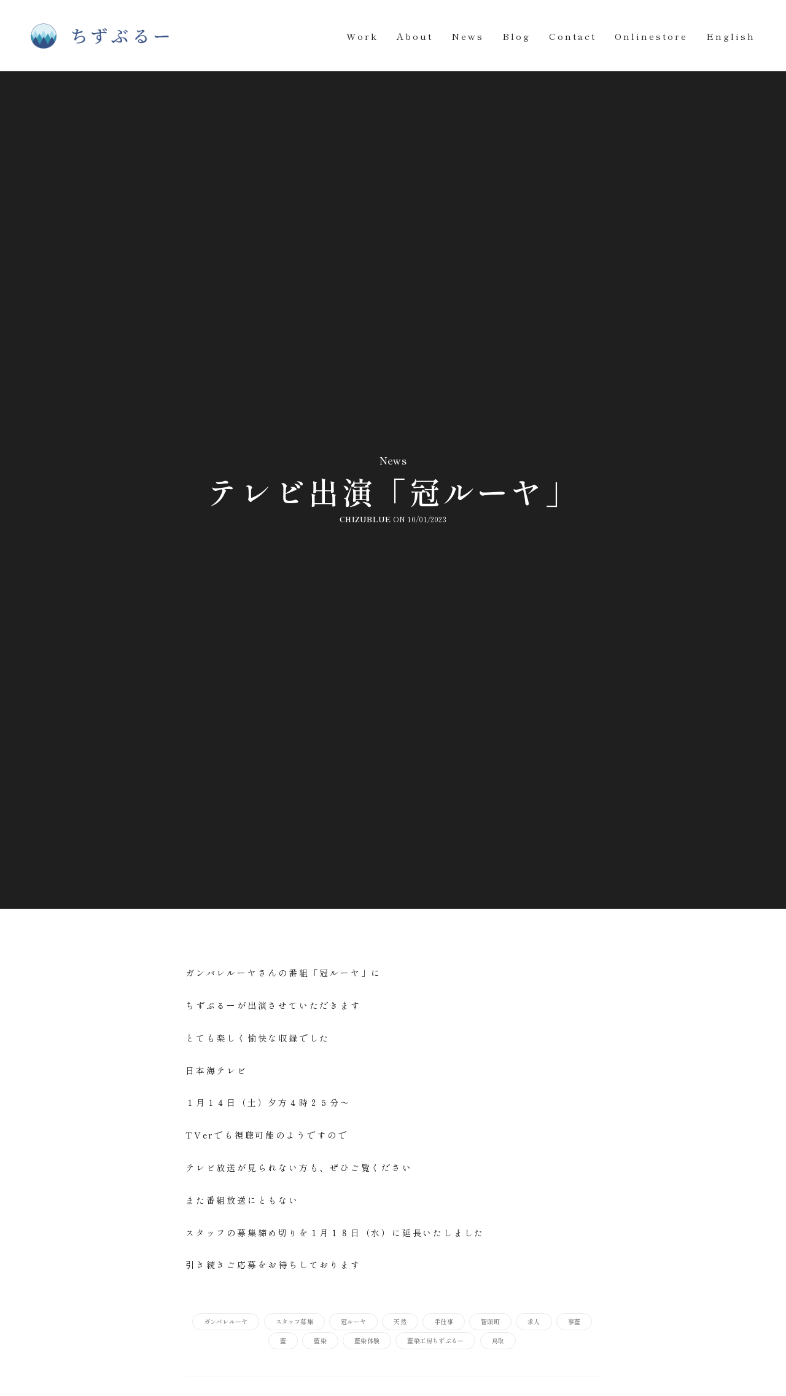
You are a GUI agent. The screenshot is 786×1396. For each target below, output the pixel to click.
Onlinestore (651, 35)
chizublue (365, 519)
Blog (516, 35)
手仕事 (443, 1321)
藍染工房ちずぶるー (435, 1340)
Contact (572, 35)
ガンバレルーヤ (226, 1321)
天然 (400, 1321)
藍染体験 (366, 1340)
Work (362, 35)
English (730, 35)
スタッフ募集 (294, 1321)
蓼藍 (574, 1321)
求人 (533, 1321)
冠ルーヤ (353, 1321)
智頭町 (490, 1321)
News (467, 35)
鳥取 (498, 1340)
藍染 (320, 1340)
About (415, 35)
